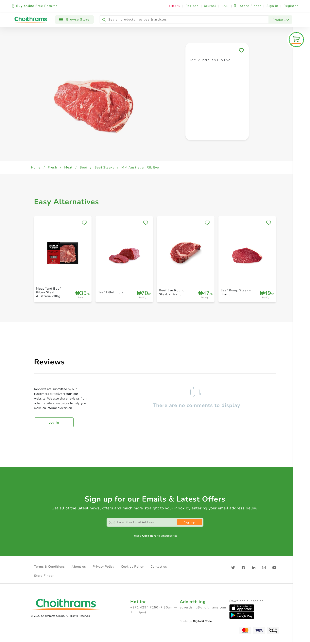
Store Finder (44, 576)
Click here (149, 536)
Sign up (189, 522)
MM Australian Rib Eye (140, 167)
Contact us (158, 566)
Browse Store (74, 19)
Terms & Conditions (49, 566)
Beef (83, 167)
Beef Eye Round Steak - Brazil (171, 292)
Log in (53, 422)
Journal (210, 6)
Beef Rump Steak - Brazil (235, 292)
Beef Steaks (104, 167)
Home (36, 167)
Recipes (192, 6)
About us (79, 566)
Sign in (272, 6)
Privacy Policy (103, 566)
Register (291, 6)
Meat (68, 167)
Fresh (52, 167)
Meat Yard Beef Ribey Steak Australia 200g (48, 292)
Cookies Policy (132, 566)
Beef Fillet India (110, 292)
